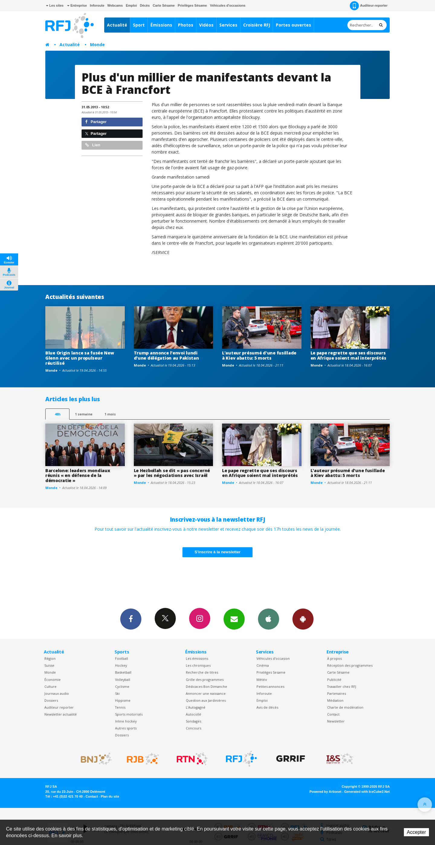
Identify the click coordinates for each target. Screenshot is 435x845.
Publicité (334, 679)
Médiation (335, 700)
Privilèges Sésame (192, 5)
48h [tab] (57, 414)
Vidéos (206, 25)
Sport (139, 25)
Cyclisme (122, 686)
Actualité (117, 25)
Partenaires (336, 693)
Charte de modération (345, 707)
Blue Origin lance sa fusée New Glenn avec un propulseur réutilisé (79, 358)
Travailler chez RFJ (341, 686)
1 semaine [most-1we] (83, 414)
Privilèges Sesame (270, 672)
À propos (334, 658)
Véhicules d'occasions (228, 5)
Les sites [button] (54, 5)
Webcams (115, 5)
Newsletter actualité (60, 714)
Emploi (131, 5)
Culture (50, 686)
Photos (185, 25)
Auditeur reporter (59, 707)
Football (121, 658)
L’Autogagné (195, 707)
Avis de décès (267, 707)
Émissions (161, 25)
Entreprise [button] (77, 5)
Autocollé (193, 714)
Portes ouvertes (293, 25)
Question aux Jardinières (206, 700)
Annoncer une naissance (206, 693)
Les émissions (197, 658)
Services (228, 25)
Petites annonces (270, 686)
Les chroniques (198, 665)
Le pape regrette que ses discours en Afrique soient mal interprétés (348, 355)
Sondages (193, 721)
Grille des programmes (205, 679)
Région (50, 658)
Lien (92, 145)
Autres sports (126, 728)
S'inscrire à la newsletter (217, 552)
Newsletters (234, 618)
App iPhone (268, 618)
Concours (193, 728)
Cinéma (262, 665)
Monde (97, 44)
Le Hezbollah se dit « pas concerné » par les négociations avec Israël (172, 473)
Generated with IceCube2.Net (367, 791)
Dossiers (51, 700)
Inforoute (97, 5)
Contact (333, 714)
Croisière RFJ (256, 25)
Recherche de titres (202, 672)
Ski (117, 693)
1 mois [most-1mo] (110, 414)
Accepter (416, 832)
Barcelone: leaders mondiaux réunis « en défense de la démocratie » (77, 476)
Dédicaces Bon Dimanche (206, 686)
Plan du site (110, 796)
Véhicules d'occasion (273, 658)
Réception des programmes (349, 665)
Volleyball (122, 679)
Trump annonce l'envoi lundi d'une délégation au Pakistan (166, 355)
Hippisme (122, 700)
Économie (52, 679)
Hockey (121, 665)
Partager (96, 121)
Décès (145, 5)
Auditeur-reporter (369, 5)
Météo (261, 679)
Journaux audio (56, 693)
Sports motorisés (129, 714)
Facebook (130, 618)
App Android (303, 618)
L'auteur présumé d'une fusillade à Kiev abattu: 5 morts (259, 355)
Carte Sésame (164, 5)
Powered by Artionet (325, 791)
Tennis (120, 707)
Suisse (49, 665)
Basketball (123, 672)
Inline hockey (126, 721)
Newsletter (336, 721)
